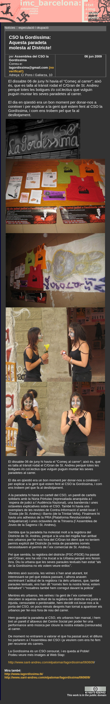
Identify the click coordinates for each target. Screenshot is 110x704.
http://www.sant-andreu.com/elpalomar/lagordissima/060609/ (47, 677)
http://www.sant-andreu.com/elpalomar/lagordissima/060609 (51, 662)
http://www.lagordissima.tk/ (23, 674)
